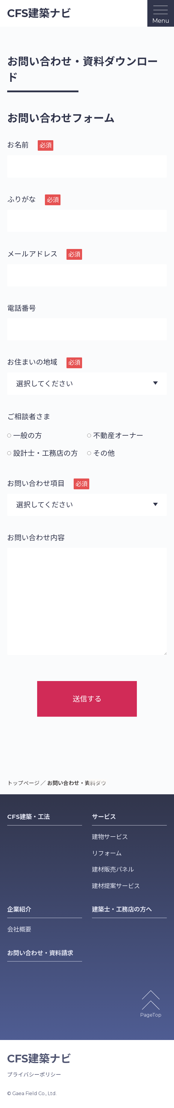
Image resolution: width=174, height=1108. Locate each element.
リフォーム (107, 853)
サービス (104, 816)
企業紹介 (19, 909)
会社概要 (19, 929)
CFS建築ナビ (39, 13)
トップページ (23, 783)
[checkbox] (87, 444)
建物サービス (110, 836)
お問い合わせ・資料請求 (40, 953)
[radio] (47, 435)
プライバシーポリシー (34, 1074)
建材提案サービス (116, 886)
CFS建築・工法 (28, 816)
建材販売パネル (113, 869)
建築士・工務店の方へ (122, 909)
